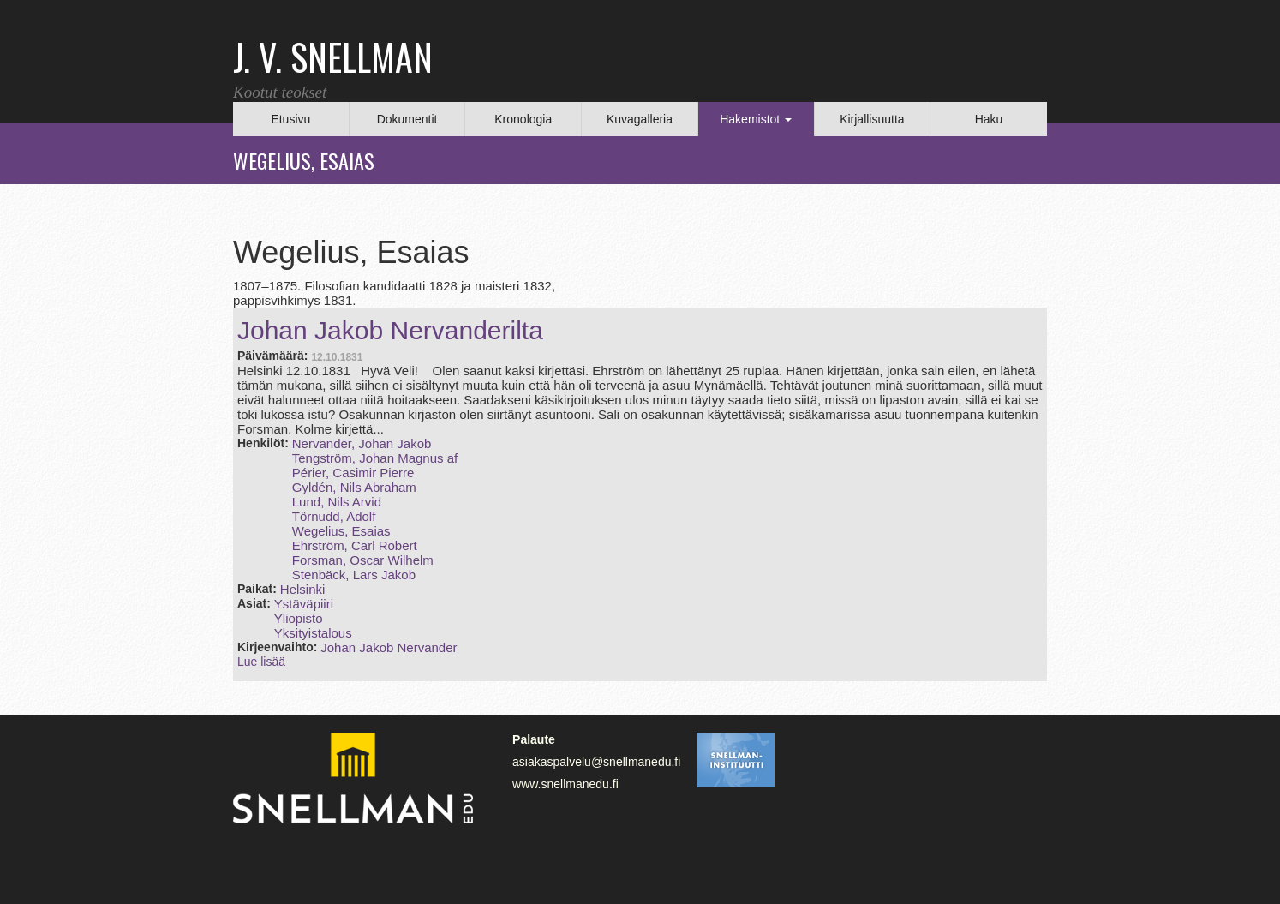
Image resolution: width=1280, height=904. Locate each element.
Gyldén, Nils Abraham (354, 487)
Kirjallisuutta (872, 119)
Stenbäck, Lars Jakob (354, 574)
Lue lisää (261, 661)
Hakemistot (756, 119)
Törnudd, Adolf (334, 516)
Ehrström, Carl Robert (354, 545)
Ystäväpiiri (303, 603)
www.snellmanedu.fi (565, 784)
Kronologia (523, 119)
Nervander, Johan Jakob (362, 443)
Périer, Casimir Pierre (353, 472)
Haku (989, 119)
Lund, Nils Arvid (336, 501)
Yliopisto (298, 618)
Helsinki (303, 589)
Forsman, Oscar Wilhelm (363, 560)
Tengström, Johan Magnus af (375, 458)
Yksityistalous (313, 633)
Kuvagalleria (640, 119)
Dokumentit (407, 119)
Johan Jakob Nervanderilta (390, 330)
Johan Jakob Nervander (388, 647)
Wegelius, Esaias (341, 531)
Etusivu (290, 119)
